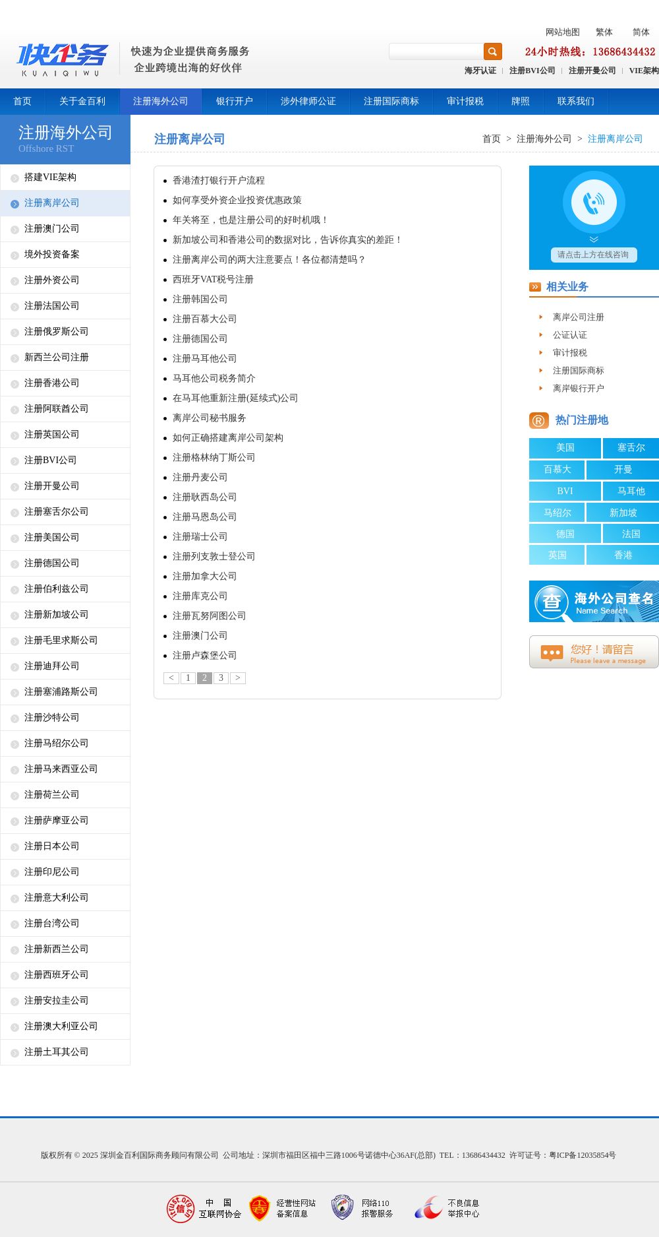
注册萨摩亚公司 (56, 820)
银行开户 (234, 101)
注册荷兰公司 (52, 795)
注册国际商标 (391, 101)
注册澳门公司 (52, 229)
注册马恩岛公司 (205, 517)
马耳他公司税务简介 (214, 378)
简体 (641, 32)
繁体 (604, 32)
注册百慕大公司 (205, 319)
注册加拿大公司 (205, 576)
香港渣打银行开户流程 (219, 180)
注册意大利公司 (56, 898)
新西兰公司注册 (56, 357)
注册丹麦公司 (200, 477)
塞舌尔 (631, 448)
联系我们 (576, 101)
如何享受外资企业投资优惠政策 (237, 200)
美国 (565, 448)
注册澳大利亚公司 (61, 1026)
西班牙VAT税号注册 (213, 279)
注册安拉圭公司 (56, 1000)
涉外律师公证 (308, 101)
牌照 (520, 101)
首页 (22, 101)
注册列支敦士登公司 (214, 556)
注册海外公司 (160, 101)
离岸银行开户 (578, 388)
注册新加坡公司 (56, 614)
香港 (623, 555)
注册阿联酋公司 (56, 409)
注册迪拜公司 (52, 666)
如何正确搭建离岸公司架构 (228, 438)
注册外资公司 (52, 280)
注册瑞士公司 (200, 537)
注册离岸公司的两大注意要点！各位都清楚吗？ (269, 260)
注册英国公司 (52, 434)
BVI (565, 491)
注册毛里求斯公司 (61, 640)
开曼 (623, 469)
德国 (565, 534)
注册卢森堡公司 (205, 655)
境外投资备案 (52, 254)
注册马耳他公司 (205, 359)
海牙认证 (480, 70)
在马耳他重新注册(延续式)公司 (236, 398)
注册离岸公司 (52, 203)
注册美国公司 (52, 537)
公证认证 (570, 335)
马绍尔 (557, 513)
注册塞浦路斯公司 (61, 692)
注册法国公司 (52, 306)
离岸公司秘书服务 (209, 418)
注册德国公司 (52, 563)
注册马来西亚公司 (61, 769)
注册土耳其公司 (56, 1052)
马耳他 (631, 491)
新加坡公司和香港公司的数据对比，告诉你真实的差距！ (288, 240)
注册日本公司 (52, 846)
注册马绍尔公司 (56, 743)
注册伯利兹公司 (56, 589)
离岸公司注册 (578, 317)
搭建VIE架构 (50, 177)
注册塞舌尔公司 (56, 512)
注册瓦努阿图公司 (209, 616)
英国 (557, 555)
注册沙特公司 (52, 717)
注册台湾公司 (52, 923)
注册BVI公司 (532, 70)
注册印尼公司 (52, 872)
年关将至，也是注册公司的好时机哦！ (251, 220)
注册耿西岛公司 (205, 497)
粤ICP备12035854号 (583, 1155)
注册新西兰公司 (56, 949)
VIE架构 (644, 70)
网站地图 (563, 32)
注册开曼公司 (592, 70)
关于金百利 (82, 101)
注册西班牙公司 (56, 975)
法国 (631, 534)
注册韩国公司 (200, 299)
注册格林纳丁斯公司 (214, 457)
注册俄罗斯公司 (56, 331)
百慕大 (557, 469)
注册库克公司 (200, 596)
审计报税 (465, 101)
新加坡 (623, 513)
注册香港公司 (52, 383)
